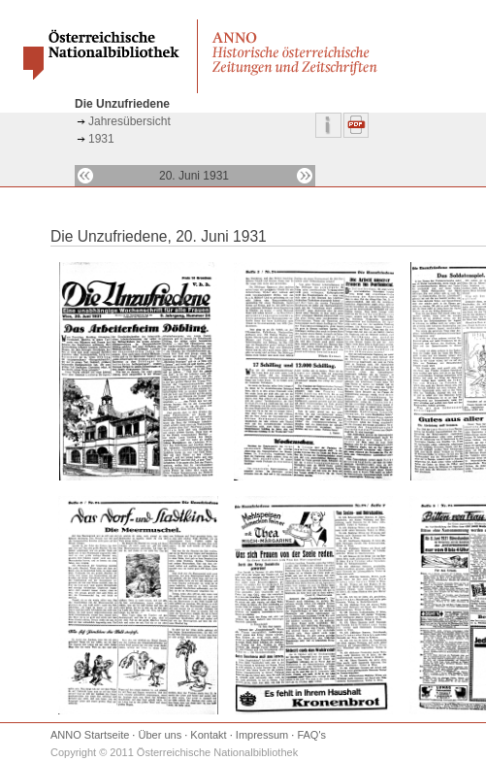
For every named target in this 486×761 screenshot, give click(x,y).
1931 (101, 139)
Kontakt (208, 735)
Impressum (262, 735)
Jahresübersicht (129, 121)
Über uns (160, 735)
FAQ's (311, 735)
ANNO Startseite (89, 735)
